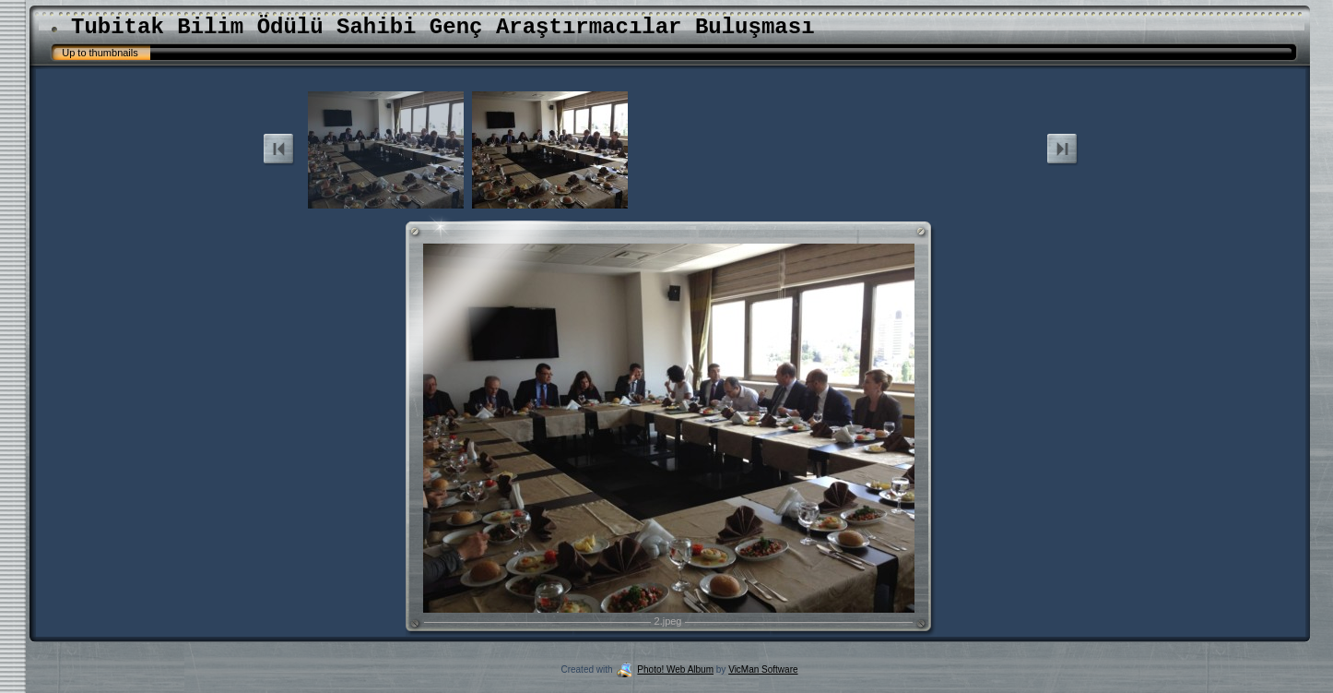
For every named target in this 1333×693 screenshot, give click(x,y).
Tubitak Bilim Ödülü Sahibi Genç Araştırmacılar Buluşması (443, 27)
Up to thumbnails (100, 52)
